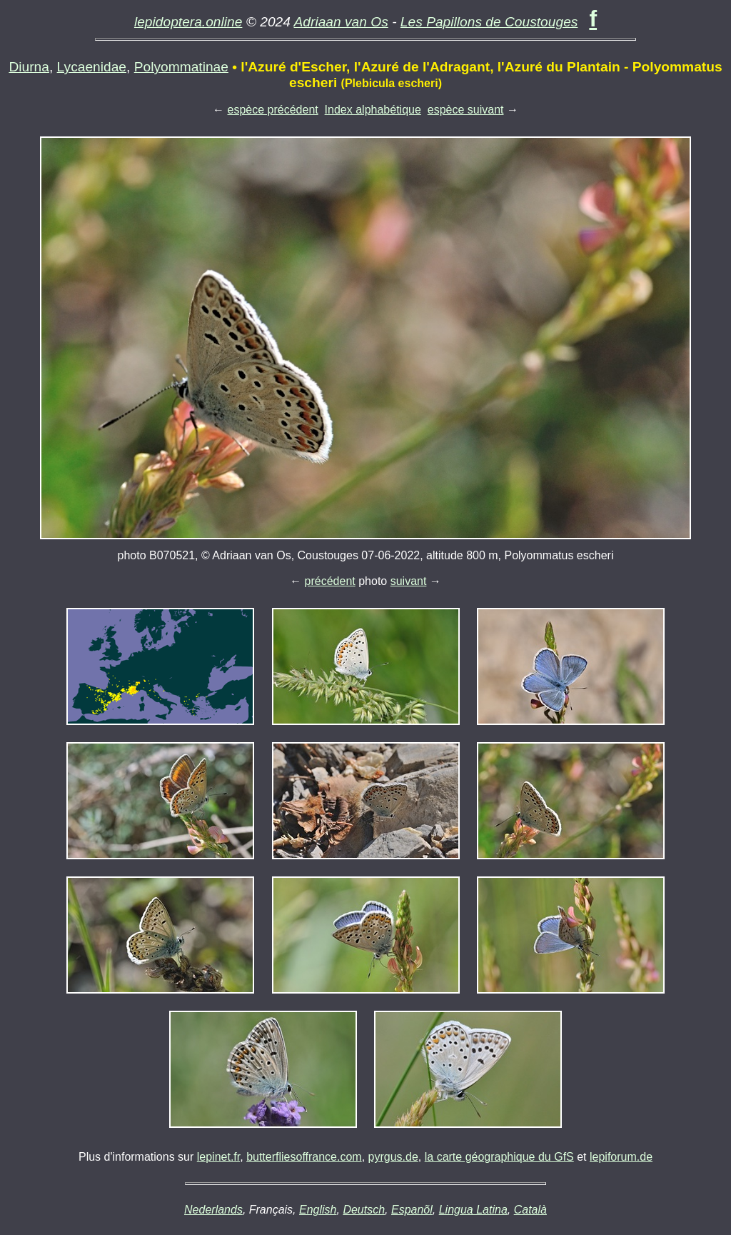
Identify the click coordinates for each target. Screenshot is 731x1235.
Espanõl (412, 1210)
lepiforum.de (621, 1157)
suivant (408, 581)
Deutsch (364, 1210)
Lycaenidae (91, 66)
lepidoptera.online (188, 21)
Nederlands (213, 1210)
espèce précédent (273, 110)
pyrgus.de (393, 1157)
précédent (330, 581)
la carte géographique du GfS (499, 1157)
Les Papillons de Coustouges (489, 21)
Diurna (29, 66)
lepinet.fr (218, 1157)
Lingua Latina (473, 1210)
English (317, 1210)
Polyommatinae (181, 66)
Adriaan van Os (341, 21)
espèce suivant (466, 110)
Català (530, 1210)
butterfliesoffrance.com (304, 1157)
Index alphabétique (373, 110)
